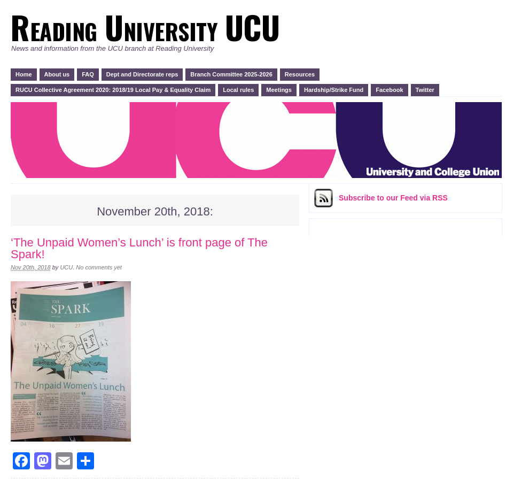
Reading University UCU (144, 26)
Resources (300, 74)
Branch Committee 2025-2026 (231, 74)
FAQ (88, 74)
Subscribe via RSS (393, 198)
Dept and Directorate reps (142, 74)
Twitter (425, 90)
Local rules (238, 90)
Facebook (389, 90)
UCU (66, 267)
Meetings (279, 90)
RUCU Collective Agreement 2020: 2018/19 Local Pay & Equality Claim (113, 90)
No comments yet (99, 267)
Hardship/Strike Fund (333, 90)
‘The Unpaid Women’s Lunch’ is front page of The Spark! (139, 248)
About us (57, 74)
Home (23, 74)
